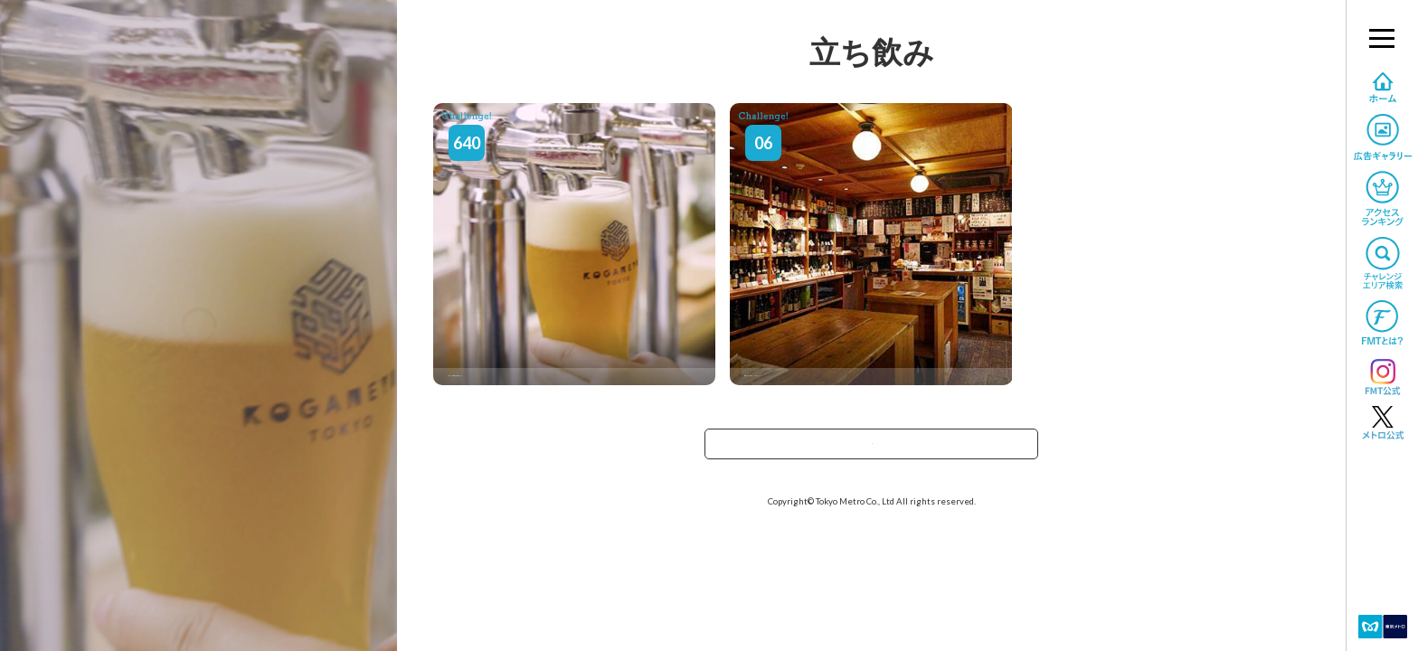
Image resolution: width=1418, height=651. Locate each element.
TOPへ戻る (871, 450)
